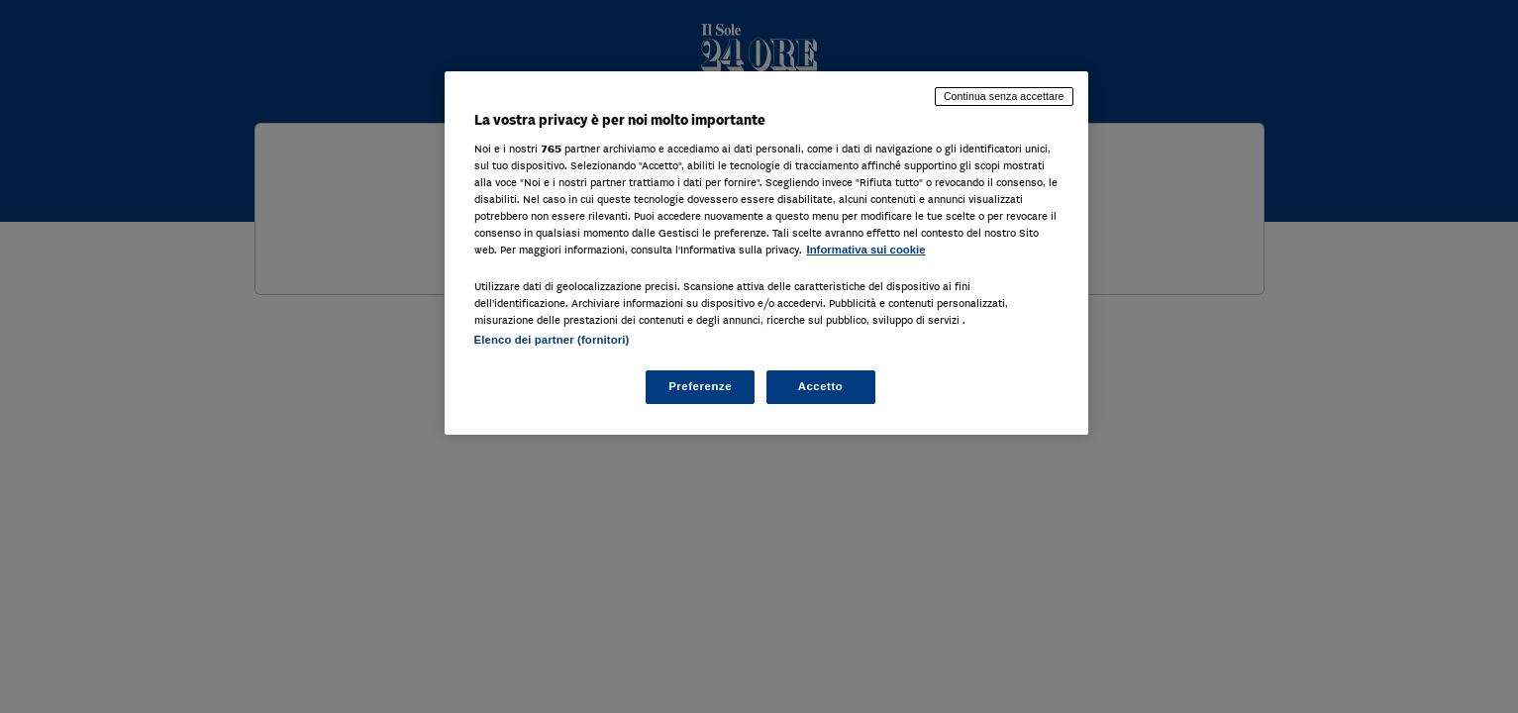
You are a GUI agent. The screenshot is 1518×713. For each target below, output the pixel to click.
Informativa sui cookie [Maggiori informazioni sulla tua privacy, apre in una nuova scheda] (866, 249)
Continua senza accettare (1004, 96)
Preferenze (700, 386)
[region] (766, 253)
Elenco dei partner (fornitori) (552, 340)
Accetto (821, 386)
